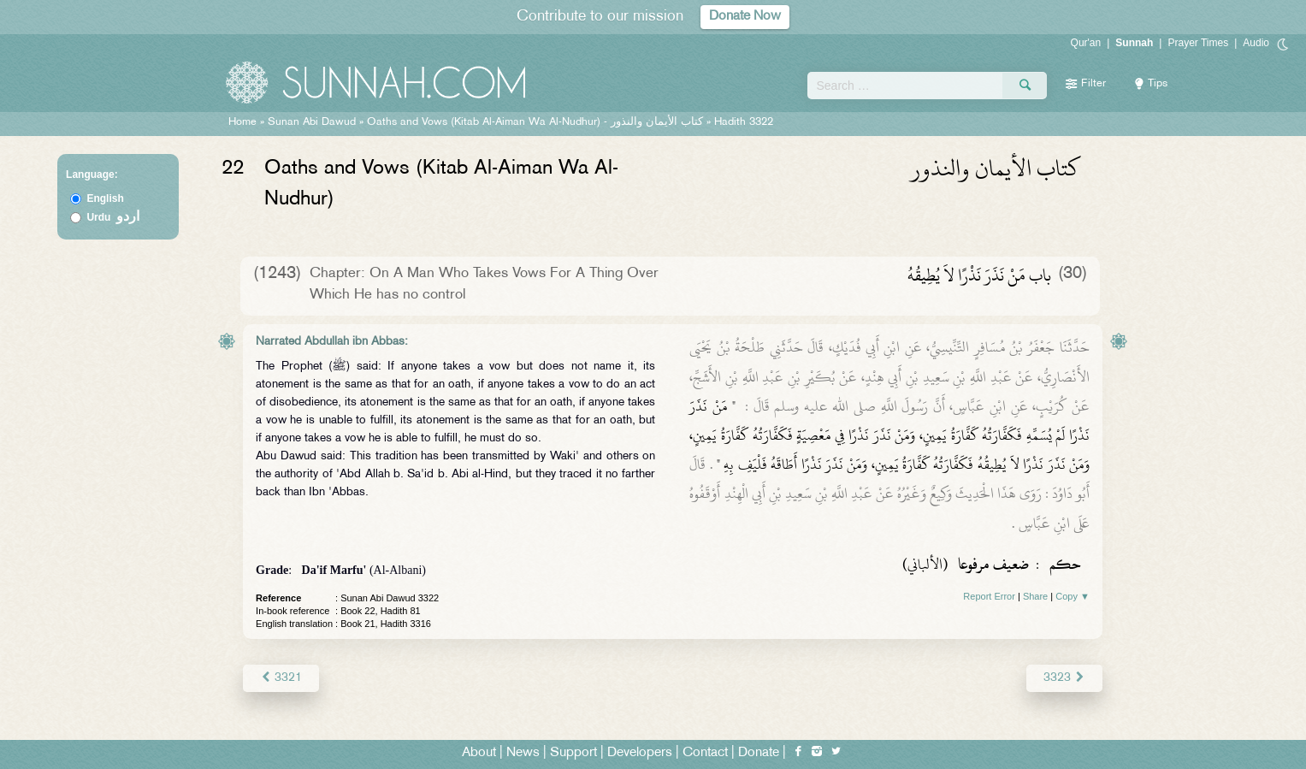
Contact (705, 753)
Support (573, 753)
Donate (758, 753)
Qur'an (1086, 43)
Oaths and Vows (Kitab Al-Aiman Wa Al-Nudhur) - (536, 122)
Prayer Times (1197, 43)
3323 (1064, 677)
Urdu (112, 217)
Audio (1256, 43)
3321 (281, 677)
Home (242, 122)
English (104, 198)
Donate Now (745, 16)
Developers (639, 753)
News (523, 753)
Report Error (989, 596)
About (479, 753)
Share (1035, 596)
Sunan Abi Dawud (312, 122)
